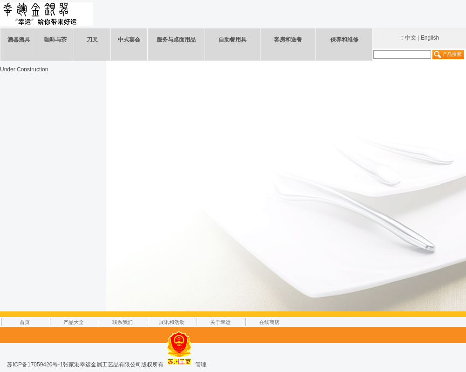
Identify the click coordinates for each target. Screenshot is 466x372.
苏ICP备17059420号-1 (35, 364)
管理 (200, 364)
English (430, 37)
